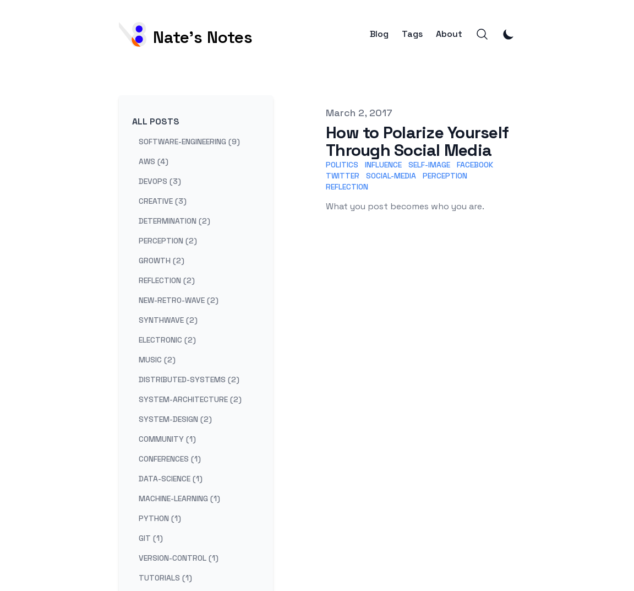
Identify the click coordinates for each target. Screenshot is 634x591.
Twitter (342, 176)
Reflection (347, 187)
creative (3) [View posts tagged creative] (163, 201)
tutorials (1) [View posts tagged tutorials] (165, 578)
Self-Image (429, 165)
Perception (445, 176)
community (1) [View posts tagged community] (167, 439)
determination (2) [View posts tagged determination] (174, 221)
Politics (342, 165)
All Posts (155, 121)
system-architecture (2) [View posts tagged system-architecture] (190, 399)
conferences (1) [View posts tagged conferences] (170, 459)
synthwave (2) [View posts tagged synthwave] (168, 320)
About (449, 34)
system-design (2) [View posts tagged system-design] (175, 419)
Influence (383, 165)
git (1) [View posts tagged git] (151, 538)
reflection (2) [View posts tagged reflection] (167, 280)
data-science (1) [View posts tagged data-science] (171, 479)
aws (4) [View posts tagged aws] (153, 161)
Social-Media (391, 176)
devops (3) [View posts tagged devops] (160, 181)
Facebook (475, 165)
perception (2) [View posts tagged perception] (168, 241)
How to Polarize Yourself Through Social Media (417, 141)
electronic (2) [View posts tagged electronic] (167, 340)
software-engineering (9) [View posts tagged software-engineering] (189, 142)
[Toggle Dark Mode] (508, 34)
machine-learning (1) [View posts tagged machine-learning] (179, 498)
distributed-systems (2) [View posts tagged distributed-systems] (189, 379)
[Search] (482, 34)
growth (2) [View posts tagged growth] (161, 260)
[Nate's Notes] (186, 34)
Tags (412, 34)
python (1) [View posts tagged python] (160, 518)
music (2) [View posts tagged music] (157, 360)
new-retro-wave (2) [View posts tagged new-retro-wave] (178, 300)
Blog (379, 34)
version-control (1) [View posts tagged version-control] (178, 558)
